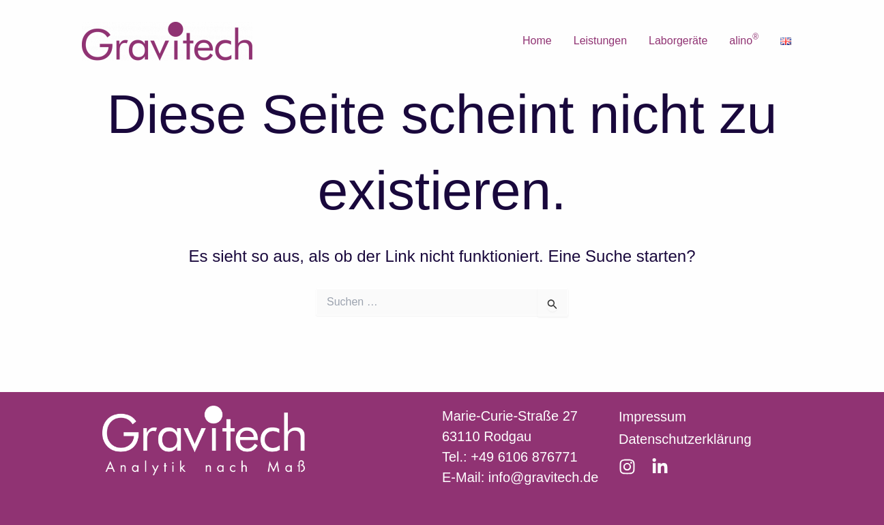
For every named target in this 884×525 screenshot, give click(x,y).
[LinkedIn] (659, 466)
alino (743, 39)
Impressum (652, 416)
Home (537, 40)
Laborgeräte (678, 40)
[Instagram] (627, 466)
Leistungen (600, 40)
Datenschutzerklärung (685, 439)
